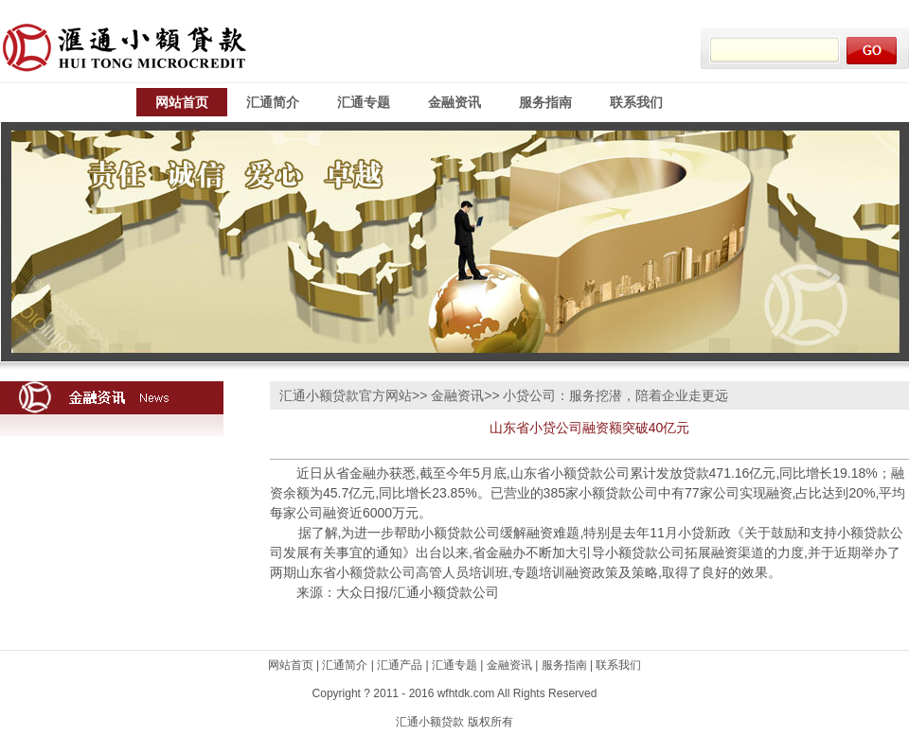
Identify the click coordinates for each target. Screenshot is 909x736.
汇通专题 (363, 102)
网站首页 (181, 102)
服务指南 (545, 102)
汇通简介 (272, 102)
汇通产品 (399, 665)
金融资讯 (454, 102)
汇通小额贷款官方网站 (345, 395)
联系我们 (636, 102)
